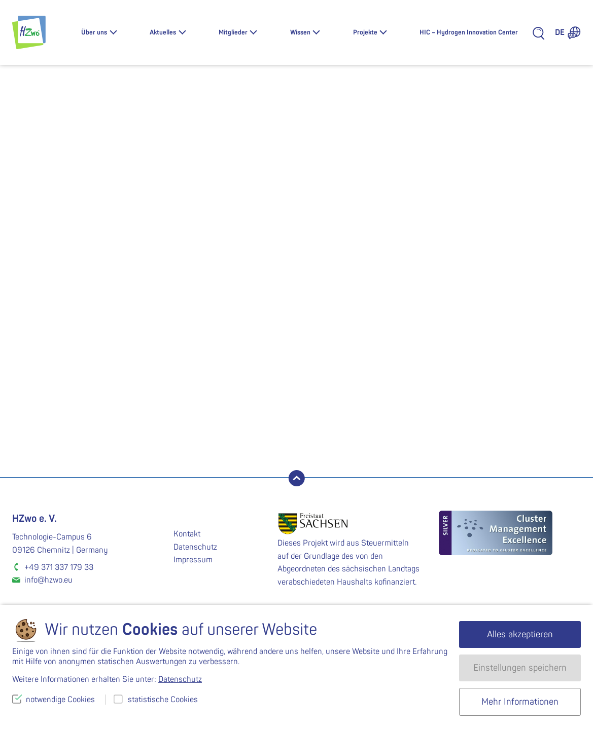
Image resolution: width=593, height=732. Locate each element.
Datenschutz (195, 547)
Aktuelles (163, 32)
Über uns (94, 32)
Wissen (300, 32)
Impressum (193, 560)
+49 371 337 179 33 (58, 567)
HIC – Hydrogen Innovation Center (469, 32)
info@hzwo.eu (48, 580)
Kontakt (186, 534)
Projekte (365, 32)
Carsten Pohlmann (439, 458)
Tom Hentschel (154, 458)
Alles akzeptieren (520, 634)
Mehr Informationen (520, 702)
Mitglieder (233, 32)
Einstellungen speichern (520, 668)
